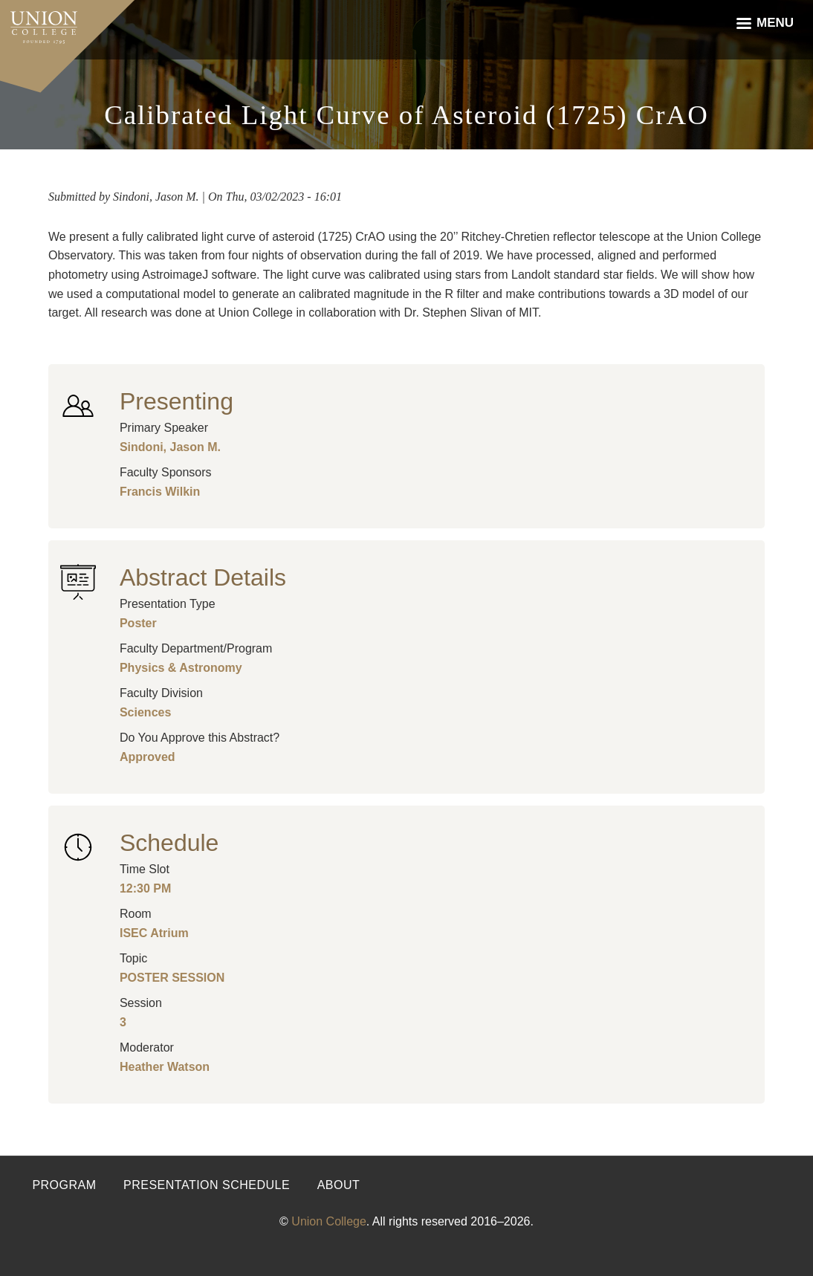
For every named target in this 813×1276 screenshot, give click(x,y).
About (338, 1185)
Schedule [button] (169, 842)
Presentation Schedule (206, 1185)
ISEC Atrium (154, 933)
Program (64, 1185)
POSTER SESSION (172, 977)
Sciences (145, 712)
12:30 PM (145, 888)
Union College (328, 1221)
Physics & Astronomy (181, 667)
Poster (138, 623)
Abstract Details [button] (203, 577)
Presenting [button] (176, 401)
